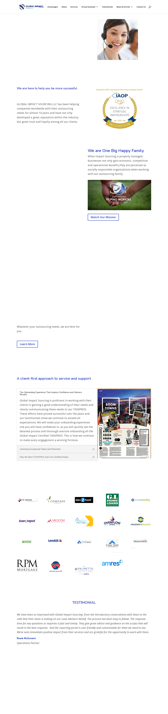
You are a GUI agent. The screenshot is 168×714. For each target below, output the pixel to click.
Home (41, 7)
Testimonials (107, 7)
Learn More (27, 344)
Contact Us (141, 7)
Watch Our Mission (103, 217)
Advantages (52, 7)
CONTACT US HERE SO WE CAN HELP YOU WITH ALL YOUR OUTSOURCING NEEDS (46, 54)
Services (74, 7)
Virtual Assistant (88, 7)
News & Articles (123, 7)
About (64, 7)
